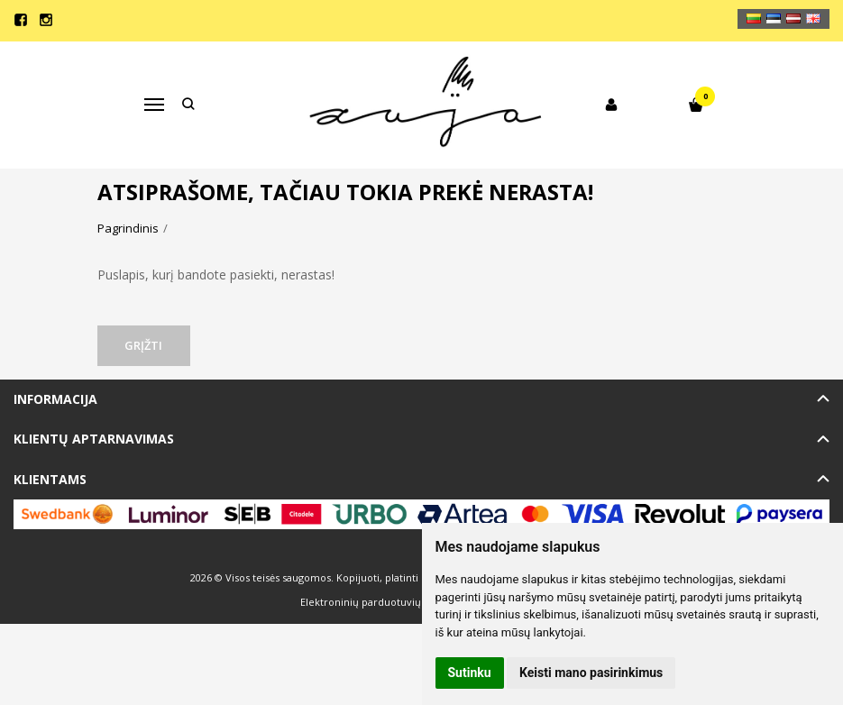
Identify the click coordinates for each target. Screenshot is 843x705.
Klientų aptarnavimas (94, 438)
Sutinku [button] (469, 672)
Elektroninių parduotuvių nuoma (379, 602)
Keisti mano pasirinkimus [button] (591, 672)
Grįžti (145, 345)
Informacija (55, 398)
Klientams (50, 479)
